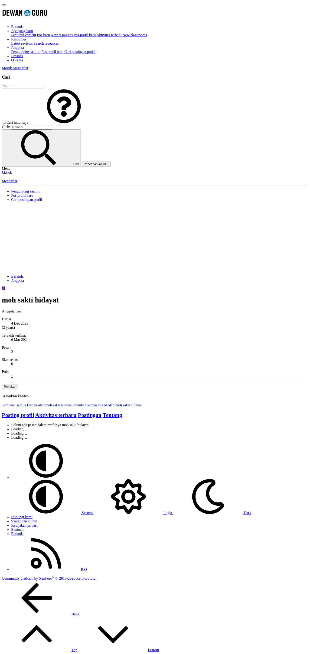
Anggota (17, 48)
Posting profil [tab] (18, 415)
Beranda (17, 27)
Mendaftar (9, 181)
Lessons (17, 56)
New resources (62, 35)
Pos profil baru (85, 35)
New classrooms (134, 35)
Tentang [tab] (112, 415)
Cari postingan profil (79, 52)
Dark (212, 513)
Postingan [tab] (89, 415)
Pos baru (43, 35)
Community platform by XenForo (49, 578)
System (52, 513)
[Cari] (22, 86)
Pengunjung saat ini (25, 52)
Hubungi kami (22, 517)
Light (133, 513)
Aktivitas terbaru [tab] (56, 415)
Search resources (46, 43)
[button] (64, 122)
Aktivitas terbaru (109, 35)
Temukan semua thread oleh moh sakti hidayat (107, 405)
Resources (18, 39)
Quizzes (17, 60)
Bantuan (17, 529)
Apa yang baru (22, 31)
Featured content (23, 35)
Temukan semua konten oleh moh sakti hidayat (37, 405)
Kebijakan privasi (24, 525)
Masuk (7, 173)
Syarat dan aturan (24, 521)
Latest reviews (22, 43)
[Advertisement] (155, 238)
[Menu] (4, 5)
